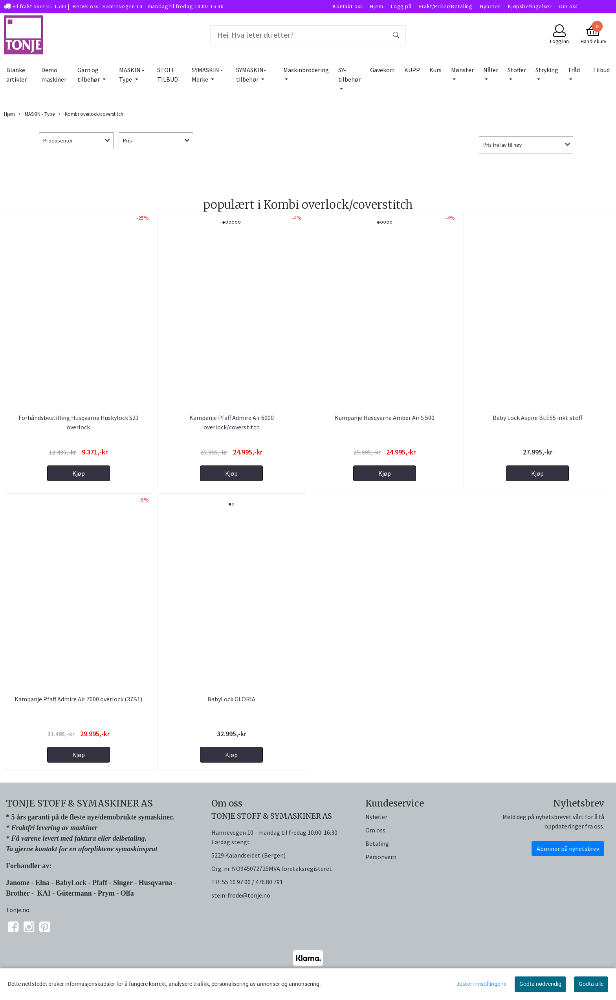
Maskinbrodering (306, 70)
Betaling (377, 843)
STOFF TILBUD (167, 74)
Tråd (574, 70)
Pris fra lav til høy (502, 145)
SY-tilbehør (349, 74)
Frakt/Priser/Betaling (445, 6)
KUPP (412, 70)
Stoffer (517, 70)
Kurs (435, 70)
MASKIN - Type (131, 74)
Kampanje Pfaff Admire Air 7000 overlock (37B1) (78, 699)
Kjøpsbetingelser (530, 6)
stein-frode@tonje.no (240, 895)
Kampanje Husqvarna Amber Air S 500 (384, 418)
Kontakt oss (347, 6)
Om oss (568, 6)
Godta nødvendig (540, 984)
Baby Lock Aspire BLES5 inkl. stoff (537, 418)
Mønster (462, 70)
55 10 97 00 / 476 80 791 (252, 882)
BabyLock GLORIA (231, 699)
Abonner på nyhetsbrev (568, 848)
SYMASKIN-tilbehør (251, 74)
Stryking (546, 70)
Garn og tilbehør (89, 74)
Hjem (376, 6)
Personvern (380, 857)
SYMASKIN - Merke (207, 74)
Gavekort (382, 70)
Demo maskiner (53, 74)
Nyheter (490, 6)
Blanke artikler (16, 74)
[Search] (308, 35)
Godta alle (591, 984)
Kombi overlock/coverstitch (91, 114)
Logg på (401, 6)
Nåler (490, 70)
